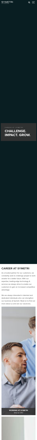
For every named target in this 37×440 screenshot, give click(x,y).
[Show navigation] (34, 2)
